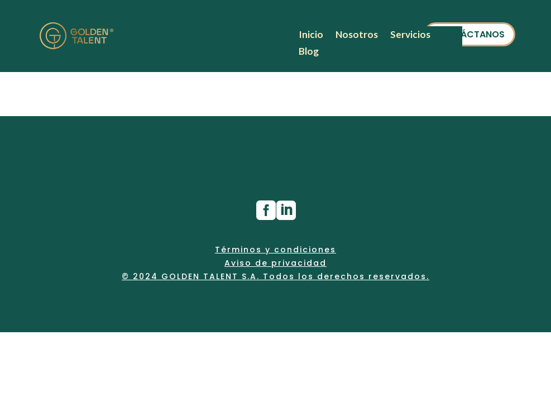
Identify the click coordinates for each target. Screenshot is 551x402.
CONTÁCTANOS (469, 34)
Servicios (410, 35)
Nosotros (357, 35)
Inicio (311, 35)
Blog (309, 52)
